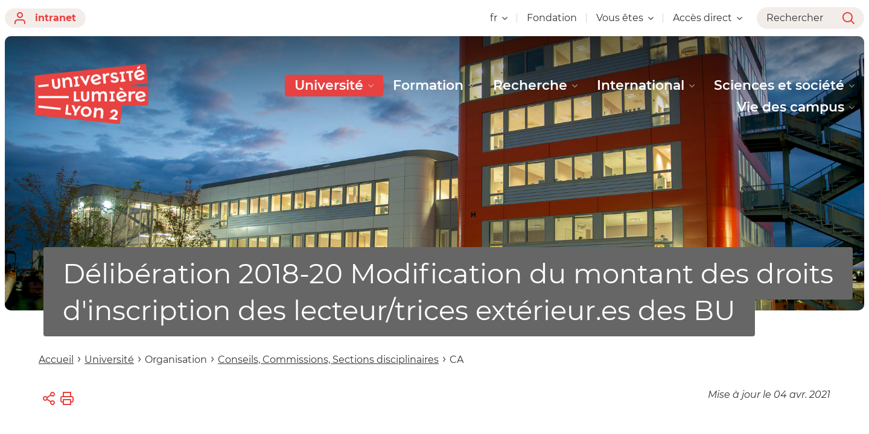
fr (499, 18)
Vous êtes (625, 18)
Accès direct (707, 18)
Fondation (552, 18)
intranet (45, 18)
